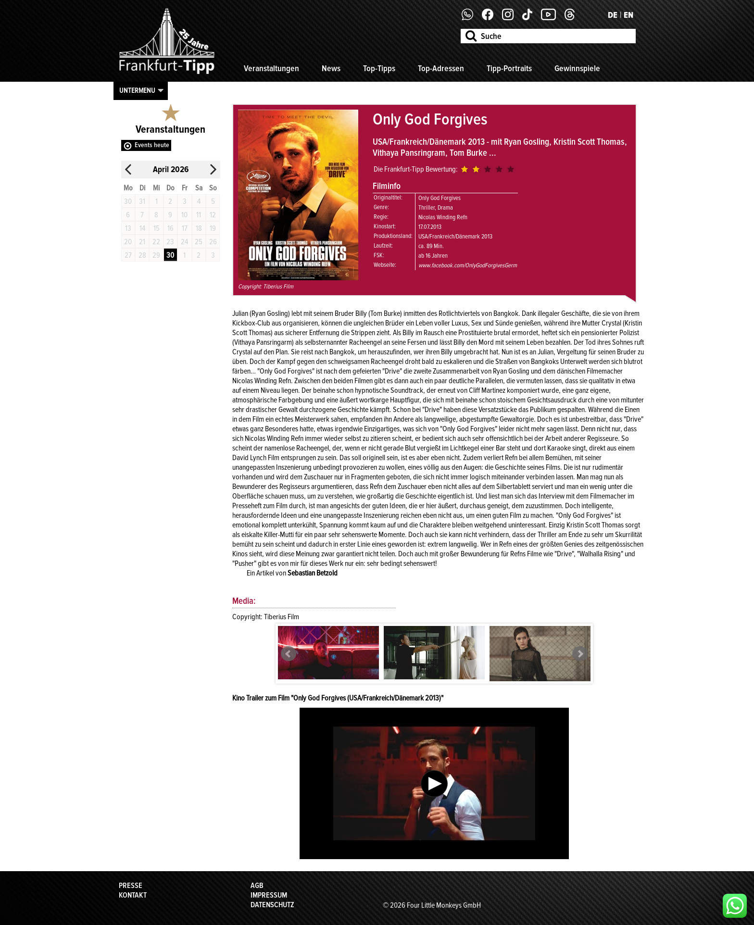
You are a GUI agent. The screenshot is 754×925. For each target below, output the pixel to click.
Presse (130, 885)
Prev (288, 654)
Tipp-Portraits (509, 68)
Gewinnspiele (577, 68)
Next (580, 654)
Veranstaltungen (271, 68)
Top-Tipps (379, 68)
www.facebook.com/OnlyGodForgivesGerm (467, 265)
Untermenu (137, 90)
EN (628, 15)
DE (612, 15)
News (331, 68)
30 (170, 255)
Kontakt (133, 895)
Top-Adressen (441, 68)
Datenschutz (272, 905)
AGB (257, 885)
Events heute (152, 145)
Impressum (269, 895)
